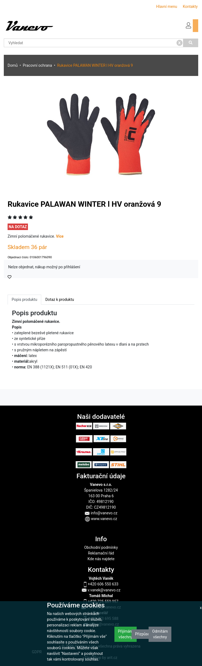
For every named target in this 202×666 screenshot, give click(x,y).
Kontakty (190, 6)
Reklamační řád (101, 553)
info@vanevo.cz (101, 513)
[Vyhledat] (190, 43)
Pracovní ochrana (37, 65)
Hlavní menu (166, 6)
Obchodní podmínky (101, 547)
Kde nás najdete (101, 559)
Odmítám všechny (160, 634)
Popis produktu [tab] (24, 299)
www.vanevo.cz (101, 519)
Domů (13, 65)
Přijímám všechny (125, 634)
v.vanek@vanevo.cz (101, 590)
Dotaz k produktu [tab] (59, 299)
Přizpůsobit (144, 634)
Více (59, 236)
